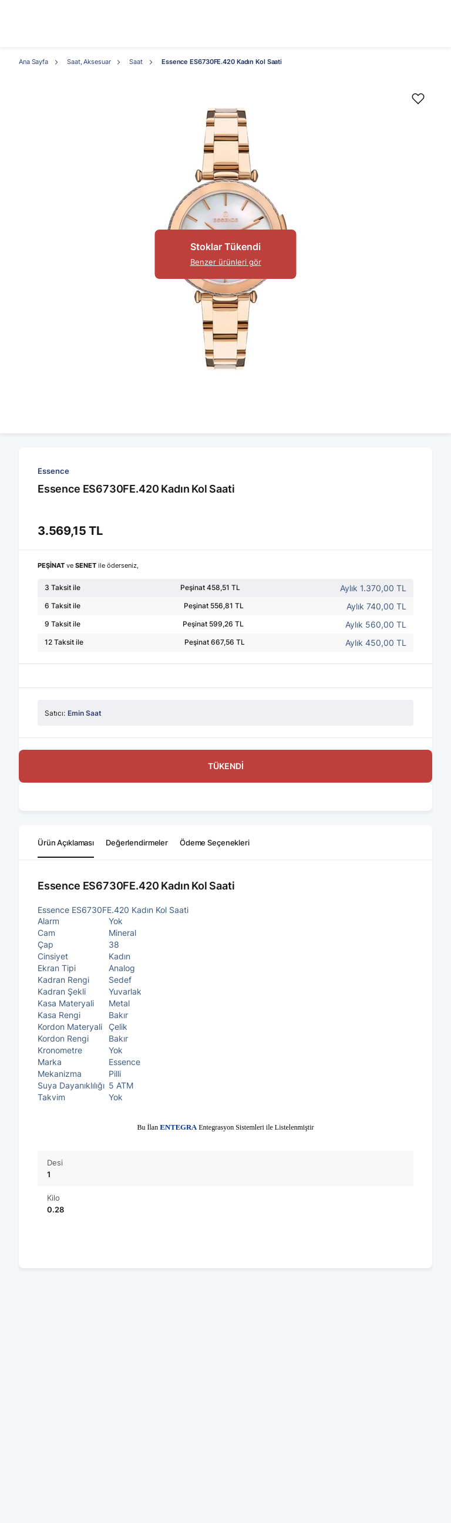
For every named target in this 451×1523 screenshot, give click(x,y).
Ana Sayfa (33, 62)
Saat (136, 62)
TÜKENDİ (226, 766)
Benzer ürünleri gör (225, 262)
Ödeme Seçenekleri (215, 842)
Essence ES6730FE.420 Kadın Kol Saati (221, 62)
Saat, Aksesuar (88, 62)
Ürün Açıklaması (66, 842)
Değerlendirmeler (137, 842)
